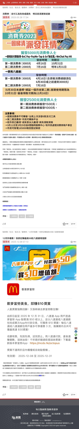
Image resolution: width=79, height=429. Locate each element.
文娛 (42, 2)
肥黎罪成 (15, 2)
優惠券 (6, 17)
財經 (38, 2)
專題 (55, 2)
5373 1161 (42, 420)
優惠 (38, 387)
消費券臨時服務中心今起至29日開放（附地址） (16, 206)
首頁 (8, 2)
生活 (35, 2)
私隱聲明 (66, 414)
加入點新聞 (56, 414)
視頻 (24, 2)
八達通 (30, 216)
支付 (22, 216)
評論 (27, 2)
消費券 (14, 216)
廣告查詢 (34, 414)
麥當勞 (14, 387)
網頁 (40, 375)
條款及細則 (46, 416)
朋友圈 (51, 2)
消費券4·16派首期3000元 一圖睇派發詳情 (14, 210)
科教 (46, 2)
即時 (20, 2)
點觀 (31, 2)
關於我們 (45, 414)
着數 (31, 387)
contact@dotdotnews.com (56, 420)
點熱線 (25, 414)
